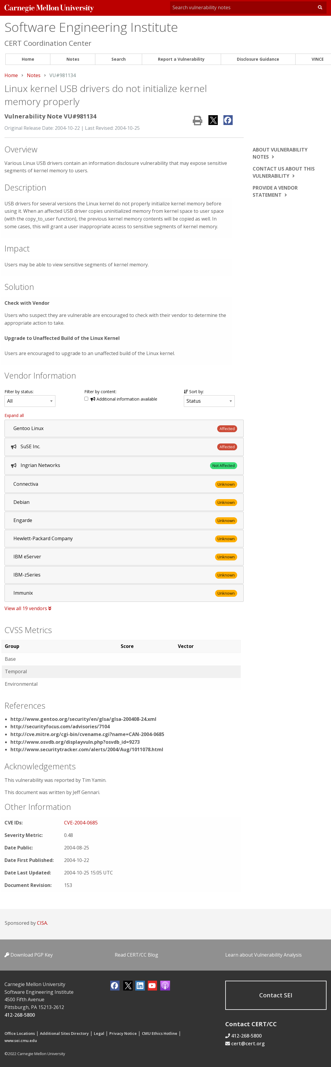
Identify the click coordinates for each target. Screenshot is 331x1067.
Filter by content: (100, 391)
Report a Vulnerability (181, 59)
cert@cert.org (248, 1043)
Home (28, 59)
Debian (21, 502)
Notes (72, 59)
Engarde (22, 520)
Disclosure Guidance (258, 59)
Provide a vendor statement (275, 191)
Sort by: (194, 391)
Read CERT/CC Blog (136, 955)
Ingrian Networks (40, 465)
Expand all (14, 415)
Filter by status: (19, 391)
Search (118, 59)
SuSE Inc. (30, 446)
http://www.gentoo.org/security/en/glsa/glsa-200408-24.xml (83, 719)
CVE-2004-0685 (81, 822)
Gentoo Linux (28, 428)
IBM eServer (27, 556)
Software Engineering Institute (91, 27)
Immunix (23, 593)
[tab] (124, 428)
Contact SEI (275, 995)
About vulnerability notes (280, 153)
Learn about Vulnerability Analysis (263, 955)
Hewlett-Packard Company (43, 538)
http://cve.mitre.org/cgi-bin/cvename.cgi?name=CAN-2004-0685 (87, 734)
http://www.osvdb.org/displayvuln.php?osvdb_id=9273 (75, 742)
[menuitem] (27, 59)
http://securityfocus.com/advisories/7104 (60, 726)
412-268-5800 (19, 1015)
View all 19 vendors (27, 608)
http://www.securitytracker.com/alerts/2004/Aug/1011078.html (86, 749)
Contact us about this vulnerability (284, 172)
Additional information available (124, 399)
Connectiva (25, 484)
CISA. (42, 923)
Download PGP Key (28, 955)
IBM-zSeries (27, 574)
